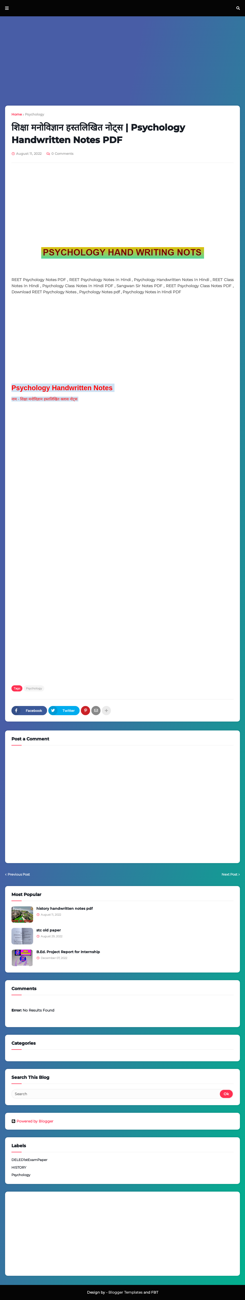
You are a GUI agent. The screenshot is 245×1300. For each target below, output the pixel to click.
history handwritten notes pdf (64, 908)
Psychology (34, 114)
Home (16, 114)
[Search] (116, 1094)
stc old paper (48, 930)
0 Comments (62, 154)
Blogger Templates (125, 1292)
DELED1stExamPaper (29, 1160)
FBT (154, 1292)
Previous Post (19, 874)
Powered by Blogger (32, 1121)
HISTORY (18, 1167)
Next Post (229, 874)
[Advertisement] (122, 61)
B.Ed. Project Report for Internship (68, 952)
